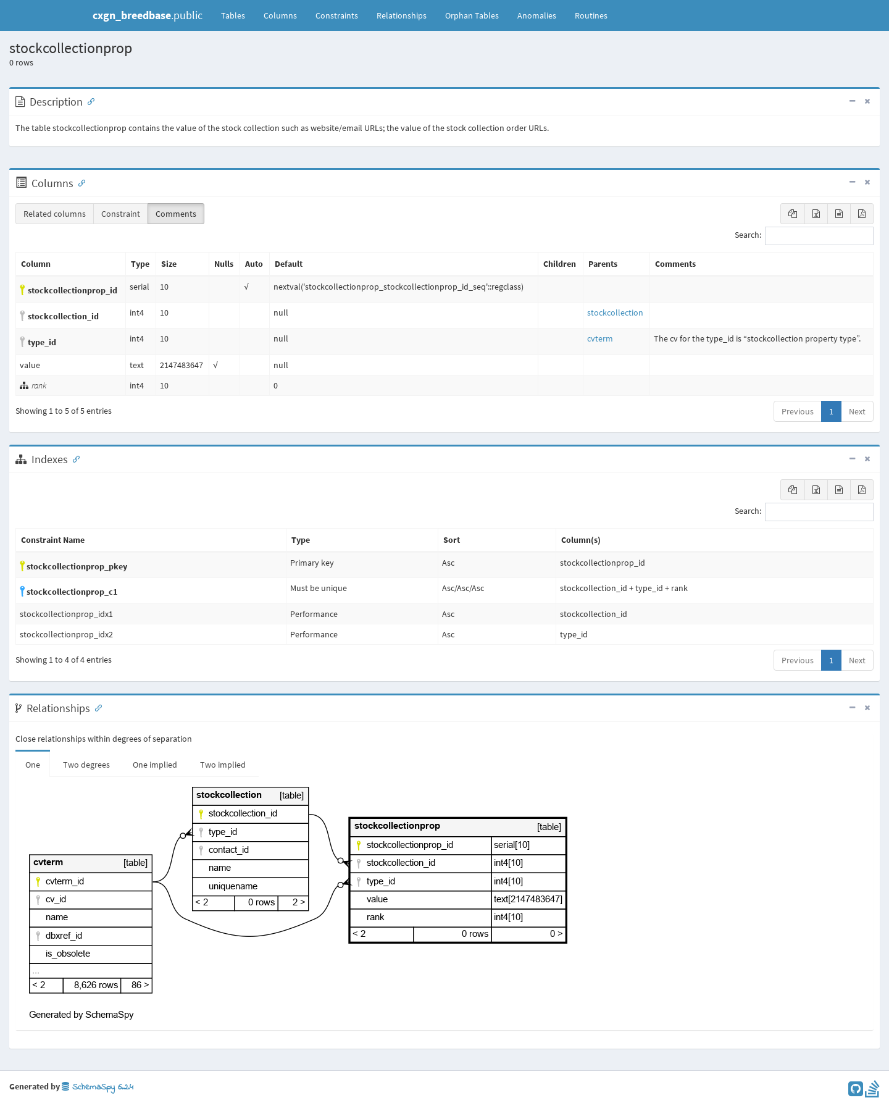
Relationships (402, 15)
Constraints (336, 15)
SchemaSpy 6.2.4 (97, 1087)
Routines (591, 15)
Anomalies (536, 15)
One (32, 764)
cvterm (600, 338)
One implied (155, 764)
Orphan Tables (472, 15)
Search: (804, 236)
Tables (237, 15)
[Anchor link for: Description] (88, 100)
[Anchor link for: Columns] (79, 182)
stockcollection (615, 312)
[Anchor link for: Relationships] (95, 707)
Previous (798, 411)
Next (857, 411)
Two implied (223, 764)
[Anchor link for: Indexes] (73, 458)
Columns (280, 15)
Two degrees (86, 764)
